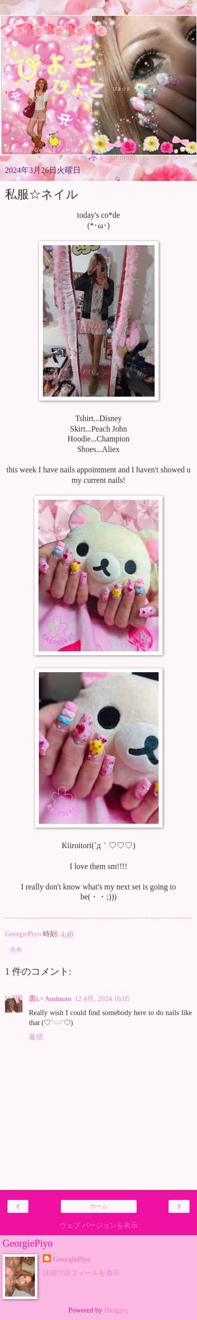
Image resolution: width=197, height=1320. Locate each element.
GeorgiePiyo (72, 1259)
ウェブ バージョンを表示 (98, 1225)
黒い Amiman (50, 999)
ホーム (99, 1206)
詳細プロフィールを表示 (81, 1273)
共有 (16, 949)
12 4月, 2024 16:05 (102, 999)
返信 (36, 1036)
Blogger (115, 1310)
